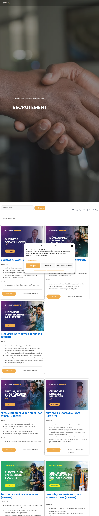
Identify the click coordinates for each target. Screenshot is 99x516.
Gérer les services (32, 269)
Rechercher (40, 208)
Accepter (33, 275)
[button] (72, 255)
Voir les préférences (64, 275)
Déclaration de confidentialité (55, 279)
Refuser (48, 275)
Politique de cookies (40, 279)
